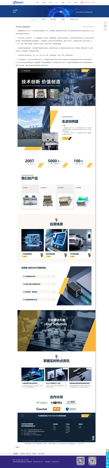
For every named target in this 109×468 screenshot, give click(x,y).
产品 (50, 2)
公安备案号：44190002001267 (52, 461)
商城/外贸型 (53, 19)
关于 (69, 2)
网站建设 (40, 443)
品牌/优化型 (34, 19)
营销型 (43, 19)
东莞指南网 (22, 453)
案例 (56, 2)
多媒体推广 (34, 453)
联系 (76, 2)
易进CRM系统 (41, 453)
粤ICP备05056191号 (38, 461)
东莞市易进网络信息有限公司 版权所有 (22, 461)
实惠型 (63, 19)
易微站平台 (28, 453)
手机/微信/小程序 (74, 19)
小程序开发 (50, 443)
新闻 (63, 2)
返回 (105, 25)
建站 (44, 2)
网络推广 (45, 443)
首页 (37, 2)
